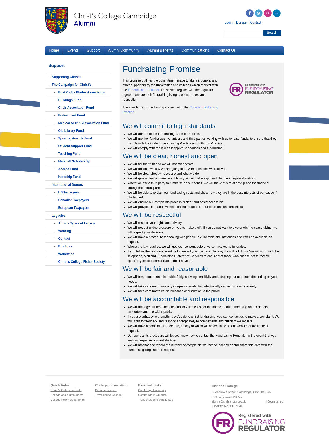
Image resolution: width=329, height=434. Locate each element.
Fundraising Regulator (143, 90)
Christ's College (225, 386)
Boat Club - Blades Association (82, 92)
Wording (64, 231)
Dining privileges (106, 390)
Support (93, 50)
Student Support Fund (75, 146)
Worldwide (66, 254)
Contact (255, 22)
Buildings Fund (69, 100)
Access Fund (68, 169)
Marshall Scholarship (74, 161)
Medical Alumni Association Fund (83, 123)
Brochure (65, 246)
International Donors (67, 185)
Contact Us (226, 50)
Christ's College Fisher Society (81, 262)
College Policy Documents (68, 399)
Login (229, 22)
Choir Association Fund (76, 108)
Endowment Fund (71, 115)
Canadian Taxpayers (73, 200)
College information (111, 385)
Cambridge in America (152, 394)
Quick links (60, 385)
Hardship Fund (69, 177)
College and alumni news (67, 394)
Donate (241, 22)
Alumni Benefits (160, 50)
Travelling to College (108, 394)
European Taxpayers (73, 208)
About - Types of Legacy (76, 223)
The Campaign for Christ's (72, 85)
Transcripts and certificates (155, 399)
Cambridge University (152, 390)
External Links (150, 385)
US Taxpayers (68, 192)
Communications (195, 50)
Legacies (58, 216)
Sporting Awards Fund (75, 138)
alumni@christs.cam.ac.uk (229, 401)
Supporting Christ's (67, 77)
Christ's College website (66, 390)
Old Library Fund (71, 131)
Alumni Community (123, 50)
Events (73, 50)
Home (54, 50)
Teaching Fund (69, 154)
